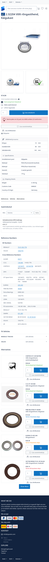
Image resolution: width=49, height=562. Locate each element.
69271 (20, 259)
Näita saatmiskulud (10, 105)
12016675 (21, 266)
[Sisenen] (46, 8)
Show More (24, 486)
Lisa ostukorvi (29, 113)
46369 (20, 289)
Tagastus (4, 551)
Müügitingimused (7, 549)
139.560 (20, 263)
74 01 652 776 (22, 247)
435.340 (20, 285)
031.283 (20, 313)
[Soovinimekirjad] (42, 8)
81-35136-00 (32, 317)
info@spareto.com (9, 534)
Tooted (3, 553)
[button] (4, 2)
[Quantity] (4, 112)
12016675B (29, 266)
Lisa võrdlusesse (9, 131)
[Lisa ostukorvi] (41, 370)
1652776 (20, 251)
